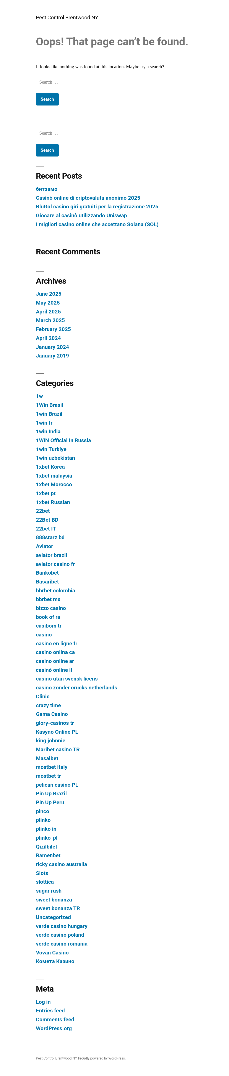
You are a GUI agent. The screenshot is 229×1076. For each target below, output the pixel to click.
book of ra (48, 617)
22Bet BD (47, 520)
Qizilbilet (46, 847)
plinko (43, 820)
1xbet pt (46, 493)
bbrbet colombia (55, 590)
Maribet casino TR (58, 749)
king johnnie (50, 740)
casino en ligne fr (56, 643)
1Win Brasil (49, 405)
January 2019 (52, 356)
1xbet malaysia (54, 476)
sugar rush (49, 891)
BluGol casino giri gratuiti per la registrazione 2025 (97, 206)
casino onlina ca (55, 652)
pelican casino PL (57, 785)
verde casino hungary (62, 926)
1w (39, 396)
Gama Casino (52, 714)
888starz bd (50, 537)
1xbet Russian (53, 502)
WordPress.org (54, 1028)
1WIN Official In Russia (63, 440)
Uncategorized (53, 917)
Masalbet (47, 758)
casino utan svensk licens (67, 679)
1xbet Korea (50, 467)
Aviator (44, 546)
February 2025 (53, 329)
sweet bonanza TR (58, 908)
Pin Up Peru (50, 802)
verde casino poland (60, 935)
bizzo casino (51, 608)
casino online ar (55, 661)
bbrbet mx (48, 599)
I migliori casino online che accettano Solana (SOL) (97, 224)
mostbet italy (52, 767)
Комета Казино (55, 961)
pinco (42, 811)
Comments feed (55, 1019)
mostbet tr (48, 776)
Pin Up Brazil (51, 793)
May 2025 (48, 303)
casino (44, 634)
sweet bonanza (54, 899)
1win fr (44, 423)
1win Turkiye (51, 449)
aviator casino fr (55, 564)
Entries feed (50, 1010)
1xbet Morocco (54, 484)
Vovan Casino (52, 952)
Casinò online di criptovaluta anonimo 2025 (88, 198)
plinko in (46, 829)
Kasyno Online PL (57, 732)
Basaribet (47, 581)
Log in (43, 1002)
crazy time (48, 705)
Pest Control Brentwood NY (67, 17)
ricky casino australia (61, 864)
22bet (43, 511)
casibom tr (49, 626)
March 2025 (50, 320)
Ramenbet (48, 855)
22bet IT (46, 529)
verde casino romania (62, 944)
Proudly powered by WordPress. (102, 1058)
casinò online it (54, 670)
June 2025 (49, 294)
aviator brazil (51, 555)
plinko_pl (47, 838)
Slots (42, 873)
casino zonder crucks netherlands (76, 687)
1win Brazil (49, 414)
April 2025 (48, 311)
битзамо (46, 189)
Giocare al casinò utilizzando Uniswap (81, 215)
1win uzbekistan (55, 458)
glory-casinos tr (55, 723)
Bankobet (47, 573)
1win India (48, 431)
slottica (45, 882)
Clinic (43, 696)
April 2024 (48, 338)
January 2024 (52, 347)
